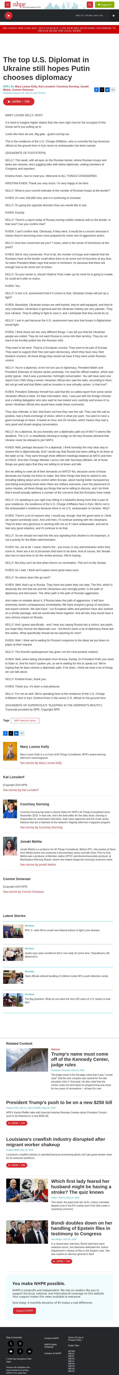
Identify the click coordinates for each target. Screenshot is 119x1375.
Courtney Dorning (68, 86)
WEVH (71, 1359)
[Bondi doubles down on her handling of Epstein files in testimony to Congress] (27, 1232)
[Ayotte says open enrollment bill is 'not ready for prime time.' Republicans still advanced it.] (13, 954)
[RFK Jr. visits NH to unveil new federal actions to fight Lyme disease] (13, 931)
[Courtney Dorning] (10, 809)
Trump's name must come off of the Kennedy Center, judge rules (80, 1059)
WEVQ (71, 1369)
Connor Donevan (22, 89)
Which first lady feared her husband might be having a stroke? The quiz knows (81, 1187)
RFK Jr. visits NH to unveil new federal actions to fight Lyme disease (62, 930)
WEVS (71, 1371)
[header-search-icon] (90, 5)
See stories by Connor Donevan (23, 891)
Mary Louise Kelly (26, 86)
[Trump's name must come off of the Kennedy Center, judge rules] (27, 1060)
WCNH (71, 1351)
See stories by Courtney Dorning (41, 827)
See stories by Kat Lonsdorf (21, 790)
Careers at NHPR (52, 1353)
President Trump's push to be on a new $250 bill (59, 1102)
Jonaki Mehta (31, 841)
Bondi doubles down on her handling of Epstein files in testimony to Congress (81, 1228)
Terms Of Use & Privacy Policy (76, 1338)
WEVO (71, 1366)
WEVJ (71, 1361)
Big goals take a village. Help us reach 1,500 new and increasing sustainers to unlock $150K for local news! (59, 29)
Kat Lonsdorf (47, 86)
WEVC (71, 1354)
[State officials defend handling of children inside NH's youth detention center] (13, 977)
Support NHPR (24, 1310)
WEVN (71, 1364)
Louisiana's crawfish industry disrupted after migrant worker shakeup (55, 1142)
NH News (29, 925)
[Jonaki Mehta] (10, 846)
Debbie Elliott (12, 1150)
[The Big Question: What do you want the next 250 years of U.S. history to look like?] (13, 1000)
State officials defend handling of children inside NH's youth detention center (66, 976)
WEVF (71, 1356)
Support (106, 4)
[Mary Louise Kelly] (10, 751)
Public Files (73, 1345)
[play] (8, 15)
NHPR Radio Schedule (50, 1345)
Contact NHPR (51, 1338)
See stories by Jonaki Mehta (38, 864)
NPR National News (25, 720)
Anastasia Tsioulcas (60, 1070)
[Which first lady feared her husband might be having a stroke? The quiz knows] (27, 1190)
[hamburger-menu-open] (8, 5)
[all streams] (114, 15)
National (55, 1049)
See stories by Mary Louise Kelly (41, 763)
